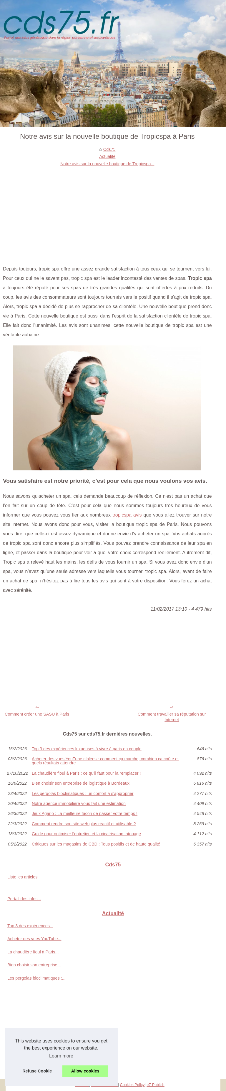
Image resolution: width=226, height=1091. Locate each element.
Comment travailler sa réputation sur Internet (172, 717)
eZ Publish (155, 1084)
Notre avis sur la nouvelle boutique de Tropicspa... (107, 163)
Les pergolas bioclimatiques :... (36, 978)
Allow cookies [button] (85, 1071)
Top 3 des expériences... (30, 925)
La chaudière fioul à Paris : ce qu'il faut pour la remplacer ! (86, 773)
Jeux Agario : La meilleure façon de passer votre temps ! (84, 813)
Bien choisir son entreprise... (34, 965)
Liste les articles (22, 877)
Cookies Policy (132, 1084)
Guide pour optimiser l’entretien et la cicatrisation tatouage (86, 834)
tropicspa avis (127, 514)
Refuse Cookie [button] (37, 1071)
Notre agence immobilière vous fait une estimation (79, 803)
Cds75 (109, 149)
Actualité (107, 156)
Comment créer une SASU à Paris (37, 714)
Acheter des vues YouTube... (34, 938)
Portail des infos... (24, 898)
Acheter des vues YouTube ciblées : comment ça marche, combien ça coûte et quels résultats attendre (105, 761)
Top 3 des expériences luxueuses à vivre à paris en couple (87, 749)
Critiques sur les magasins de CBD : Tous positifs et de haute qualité (96, 844)
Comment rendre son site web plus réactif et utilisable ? (84, 824)
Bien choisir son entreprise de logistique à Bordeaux (80, 783)
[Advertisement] (107, 211)
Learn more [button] (61, 1055)
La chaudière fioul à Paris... (33, 952)
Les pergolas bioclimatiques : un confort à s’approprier (83, 793)
